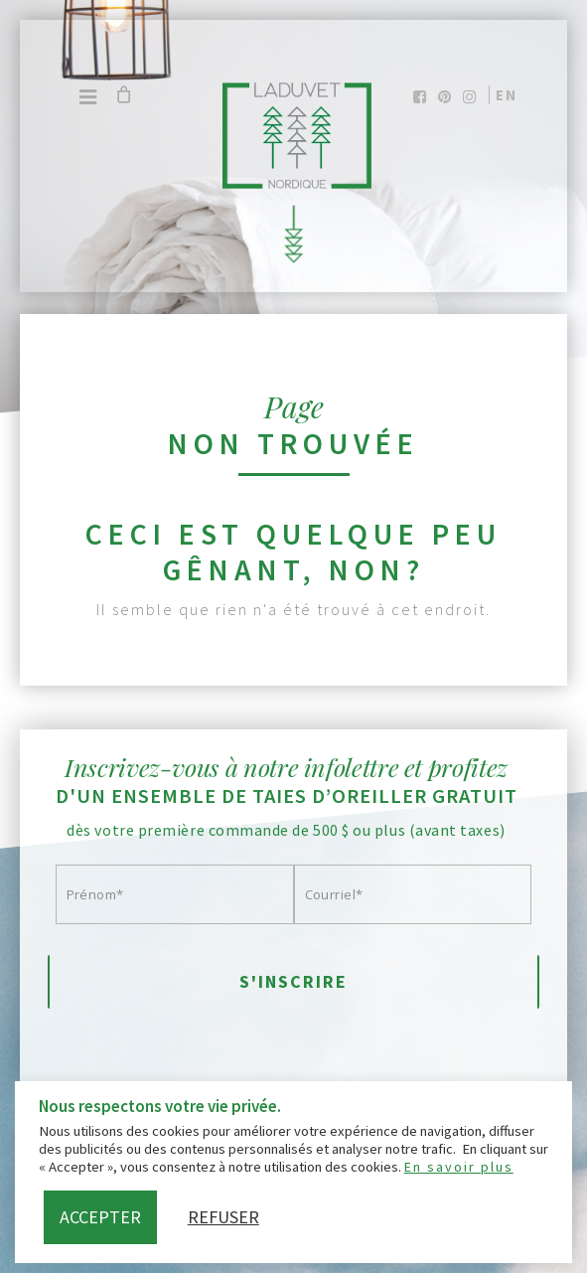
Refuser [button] (223, 1216)
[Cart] (123, 94)
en (506, 94)
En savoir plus (459, 1167)
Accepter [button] (100, 1216)
